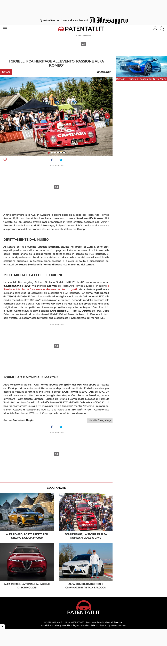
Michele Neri (116, 622)
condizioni (46, 625)
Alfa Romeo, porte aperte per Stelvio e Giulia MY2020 (27, 536)
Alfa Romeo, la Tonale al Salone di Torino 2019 (27, 585)
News (6, 72)
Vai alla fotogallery (100, 420)
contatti (82, 625)
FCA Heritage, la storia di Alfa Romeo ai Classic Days (86, 536)
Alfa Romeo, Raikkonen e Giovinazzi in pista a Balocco (85, 585)
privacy (57, 625)
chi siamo (93, 625)
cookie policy (70, 625)
